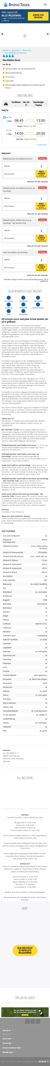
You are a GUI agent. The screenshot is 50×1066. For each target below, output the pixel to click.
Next (48, 34)
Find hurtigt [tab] (7, 1043)
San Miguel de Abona (15, 52)
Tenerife (27, 50)
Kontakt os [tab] (7, 1030)
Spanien (16, 50)
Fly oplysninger (42, 145)
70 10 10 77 (7, 1034)
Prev (2, 34)
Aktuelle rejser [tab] (8, 1052)
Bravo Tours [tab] (7, 1038)
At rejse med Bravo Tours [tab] (12, 1047)
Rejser (6, 50)
